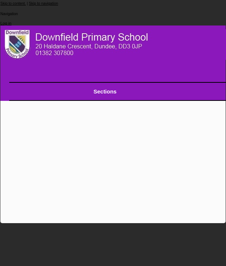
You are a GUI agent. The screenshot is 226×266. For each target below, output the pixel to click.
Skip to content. (13, 3)
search (210, 73)
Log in (5, 23)
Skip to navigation (43, 3)
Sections (105, 91)
